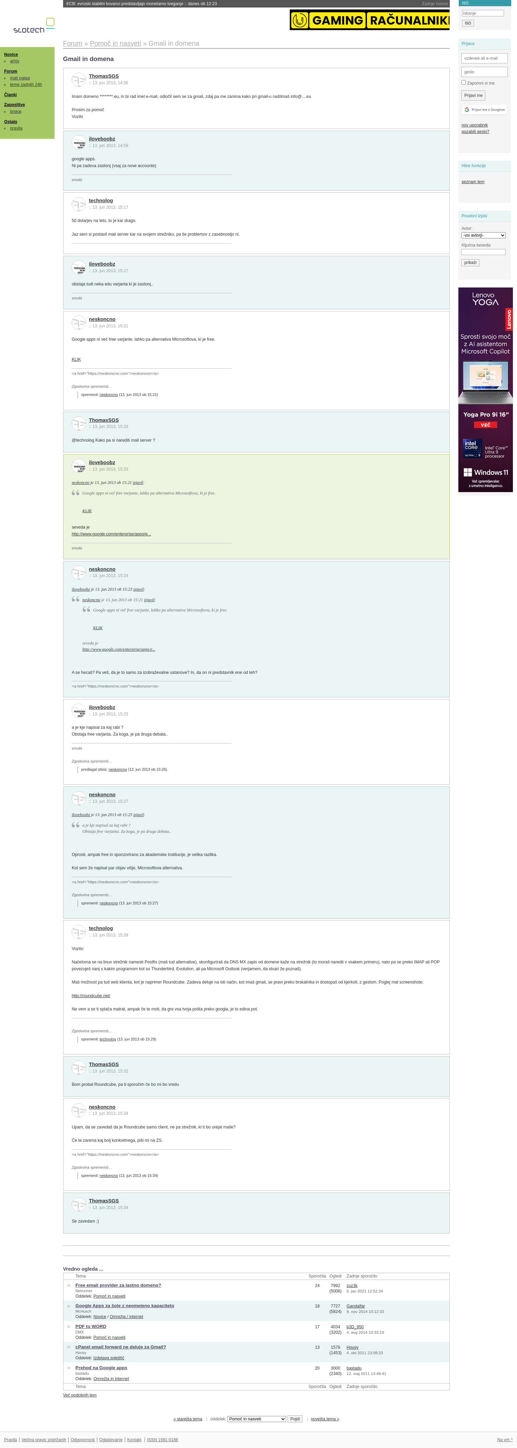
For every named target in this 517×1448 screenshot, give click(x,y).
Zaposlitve (14, 104)
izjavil (138, 482)
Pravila (10, 1439)
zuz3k (351, 1285)
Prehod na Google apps (101, 1367)
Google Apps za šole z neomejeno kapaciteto (124, 1305)
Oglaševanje (110, 1439)
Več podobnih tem (80, 1395)
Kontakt (134, 1439)
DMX (79, 1332)
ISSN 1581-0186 (162, 1439)
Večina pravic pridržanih (43, 1439)
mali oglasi (20, 78)
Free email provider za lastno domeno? (118, 1285)
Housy (80, 1352)
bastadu (82, 1373)
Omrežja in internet (111, 1378)
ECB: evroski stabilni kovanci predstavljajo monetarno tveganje (142, 3)
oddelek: (248, 1419)
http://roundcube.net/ (91, 995)
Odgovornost (83, 1439)
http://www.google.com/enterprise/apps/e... (111, 534)
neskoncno (102, 319)
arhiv (14, 61)
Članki (10, 94)
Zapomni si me (477, 83)
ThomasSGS (104, 76)
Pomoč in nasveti (109, 1296)
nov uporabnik (474, 125)
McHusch (83, 1311)
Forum (10, 71)
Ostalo (10, 121)
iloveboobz (102, 139)
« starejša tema (188, 1419)
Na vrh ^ (505, 1439)
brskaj (15, 111)
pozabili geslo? (475, 131)
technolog (101, 200)
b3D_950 (355, 1327)
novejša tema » (325, 1419)
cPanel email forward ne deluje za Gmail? (120, 1346)
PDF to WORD (90, 1326)
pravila (16, 128)
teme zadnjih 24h (26, 84)
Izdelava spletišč (108, 1358)
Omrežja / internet (126, 1316)
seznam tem (472, 181)
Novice (11, 54)
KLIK (76, 359)
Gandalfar (355, 1306)
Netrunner (83, 1291)
